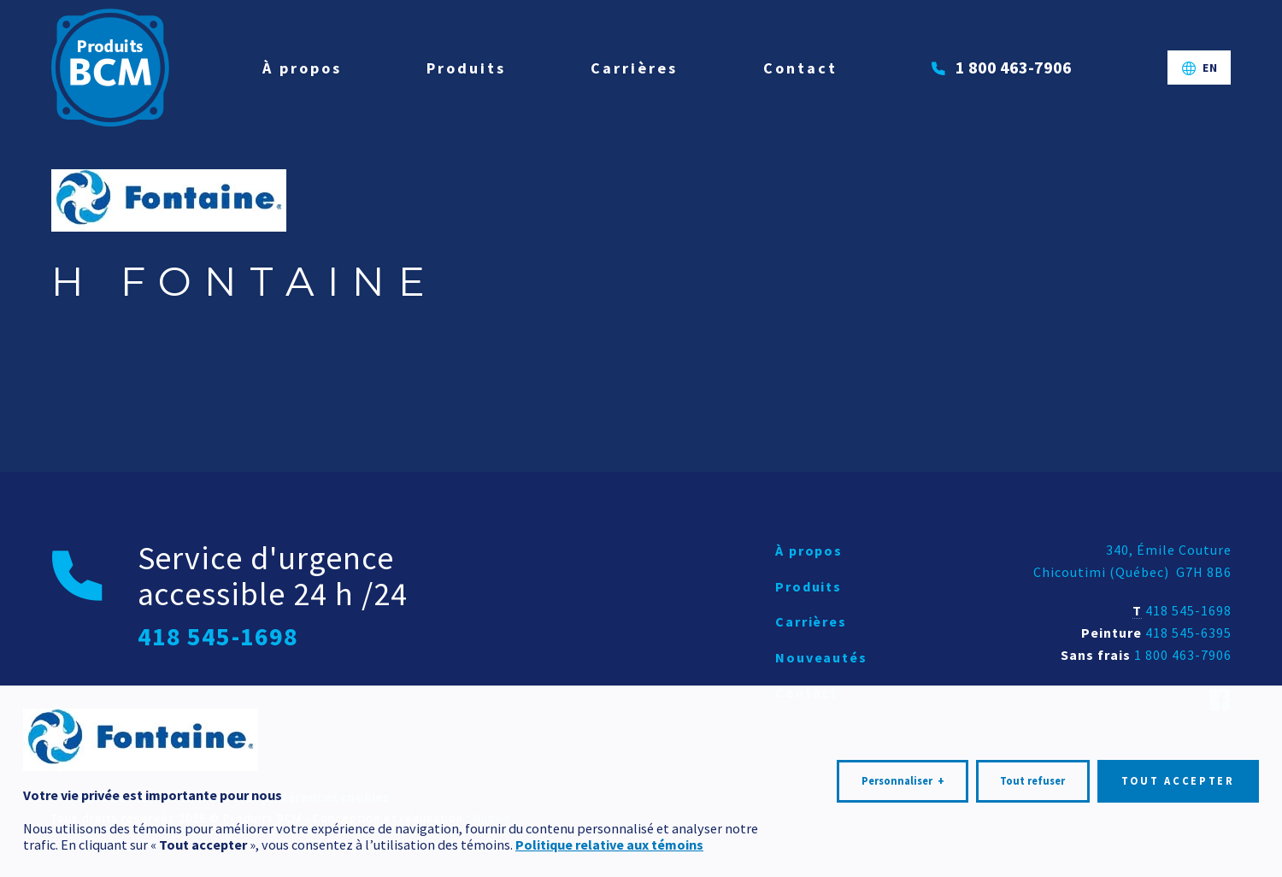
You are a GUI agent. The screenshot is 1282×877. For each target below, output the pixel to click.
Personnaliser (903, 773)
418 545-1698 (1188, 610)
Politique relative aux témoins (609, 836)
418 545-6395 (1188, 632)
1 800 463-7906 (1183, 654)
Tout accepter (1178, 773)
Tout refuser (1032, 773)
